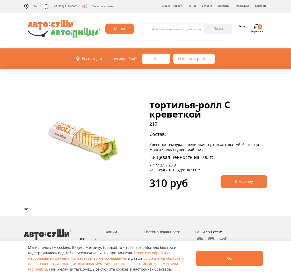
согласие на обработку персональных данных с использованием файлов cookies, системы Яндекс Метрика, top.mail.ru (106, 264)
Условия (207, 6)
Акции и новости (172, 6)
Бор (31, 6)
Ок (229, 258)
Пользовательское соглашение (98, 258)
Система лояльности (162, 231)
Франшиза (242, 6)
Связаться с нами (98, 6)
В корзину (244, 181)
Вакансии (224, 6)
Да (156, 58)
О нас (192, 6)
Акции (111, 231)
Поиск (218, 28)
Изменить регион (194, 58)
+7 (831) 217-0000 (60, 6)
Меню (119, 28)
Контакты (261, 6)
